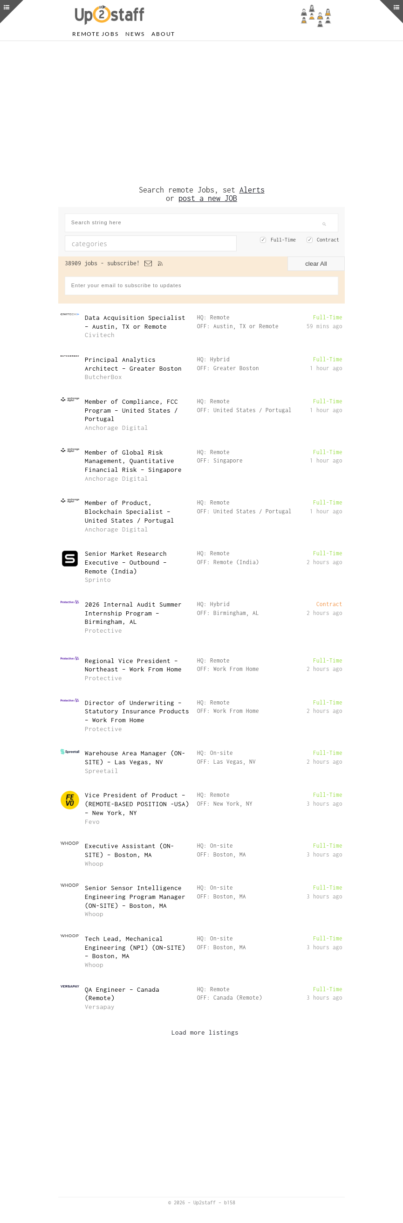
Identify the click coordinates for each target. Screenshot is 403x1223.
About (163, 33)
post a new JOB (207, 198)
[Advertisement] (201, 113)
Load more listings (205, 1032)
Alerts (252, 190)
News (134, 33)
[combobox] (151, 243)
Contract (328, 239)
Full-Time (283, 239)
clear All (316, 263)
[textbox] (131, 243)
